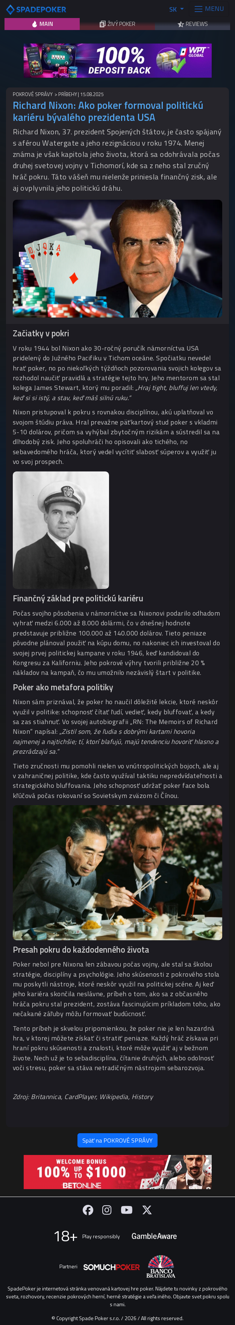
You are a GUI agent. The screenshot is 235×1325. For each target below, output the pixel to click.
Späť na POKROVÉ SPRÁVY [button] (117, 1140)
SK (173, 9)
